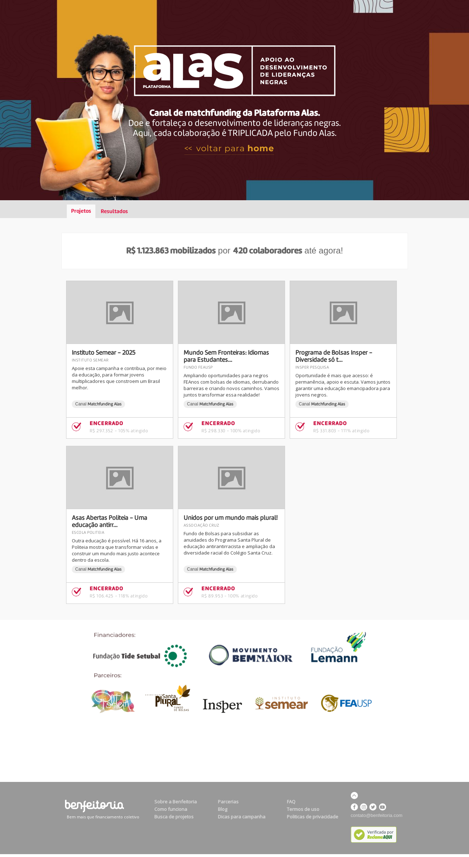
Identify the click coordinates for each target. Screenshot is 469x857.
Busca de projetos (174, 816)
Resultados (114, 212)
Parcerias (228, 801)
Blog (222, 809)
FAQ (291, 801)
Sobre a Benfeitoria (175, 801)
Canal (98, 404)
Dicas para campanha (241, 816)
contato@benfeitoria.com (377, 815)
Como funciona (170, 809)
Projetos (81, 211)
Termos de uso (303, 809)
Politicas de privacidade (312, 816)
